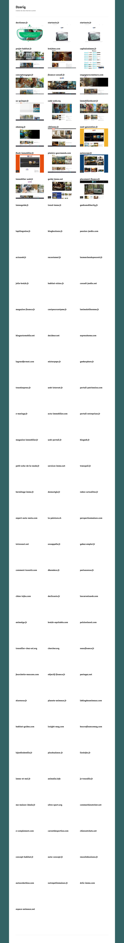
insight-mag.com (56, 726)
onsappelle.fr (54, 544)
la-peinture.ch (54, 518)
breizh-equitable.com (58, 622)
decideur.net (53, 335)
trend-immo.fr (54, 205)
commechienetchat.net (90, 804)
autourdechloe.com (25, 883)
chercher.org (53, 648)
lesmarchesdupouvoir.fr (91, 257)
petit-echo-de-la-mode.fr (27, 465)
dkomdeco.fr (54, 570)
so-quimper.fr (22, 100)
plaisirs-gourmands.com (59, 153)
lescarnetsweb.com (89, 596)
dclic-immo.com (87, 883)
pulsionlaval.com (88, 622)
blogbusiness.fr (55, 231)
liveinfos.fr (85, 752)
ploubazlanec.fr (55, 752)
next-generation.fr (89, 126)
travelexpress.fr (23, 387)
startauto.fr (53, 22)
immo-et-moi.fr (23, 778)
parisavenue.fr (87, 570)
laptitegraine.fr (23, 231)
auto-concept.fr (55, 856)
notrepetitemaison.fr (58, 883)
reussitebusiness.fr (89, 856)
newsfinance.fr (87, 648)
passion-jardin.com (89, 231)
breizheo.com (54, 48)
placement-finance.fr (90, 179)
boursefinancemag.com (91, 726)
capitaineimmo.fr (88, 48)
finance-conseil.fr (56, 74)
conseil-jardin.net (88, 283)
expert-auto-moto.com (26, 518)
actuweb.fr (21, 257)
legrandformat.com (25, 361)
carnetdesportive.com (58, 830)
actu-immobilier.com (57, 413)
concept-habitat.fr (24, 856)
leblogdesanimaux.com (91, 700)
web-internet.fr (55, 387)
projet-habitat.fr (24, 48)
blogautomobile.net (25, 335)
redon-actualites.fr (89, 491)
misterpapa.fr (54, 361)
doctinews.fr (22, 22)
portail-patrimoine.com (91, 387)
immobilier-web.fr (24, 179)
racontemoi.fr (54, 257)
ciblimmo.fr (53, 126)
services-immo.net (56, 465)
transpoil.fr (85, 465)
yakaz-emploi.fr (87, 544)
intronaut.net (22, 544)
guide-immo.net (55, 179)
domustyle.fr (54, 491)
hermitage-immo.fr (25, 491)
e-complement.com (25, 830)
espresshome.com (88, 335)
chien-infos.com (23, 596)
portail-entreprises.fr (90, 413)
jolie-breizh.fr (22, 283)
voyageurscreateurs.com (91, 74)
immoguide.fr (22, 205)
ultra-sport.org (55, 804)
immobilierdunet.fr (89, 100)
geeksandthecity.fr (89, 205)
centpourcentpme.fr (57, 309)
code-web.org (54, 100)
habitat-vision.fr (56, 283)
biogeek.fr (85, 439)
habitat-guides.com (25, 726)
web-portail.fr (55, 439)
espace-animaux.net (25, 909)
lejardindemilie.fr (24, 752)
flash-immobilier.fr (25, 153)
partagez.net (86, 674)
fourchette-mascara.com (27, 674)
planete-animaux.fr (57, 700)
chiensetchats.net (88, 830)
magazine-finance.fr (25, 309)
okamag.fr (20, 126)
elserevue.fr (21, 700)
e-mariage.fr (21, 413)
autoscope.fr (86, 153)
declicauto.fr (54, 596)
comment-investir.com (26, 570)
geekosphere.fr (87, 361)
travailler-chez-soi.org (26, 648)
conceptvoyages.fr (24, 74)
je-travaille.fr (86, 778)
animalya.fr (21, 622)
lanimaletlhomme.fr (89, 309)
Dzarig (21, 7)
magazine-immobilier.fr (27, 439)
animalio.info (54, 778)
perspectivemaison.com (91, 518)
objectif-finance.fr (56, 674)
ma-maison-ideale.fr (25, 804)
